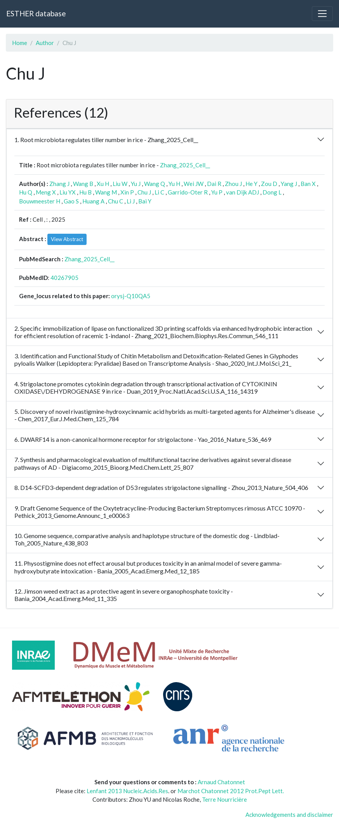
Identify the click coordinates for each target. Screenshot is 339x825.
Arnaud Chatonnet (221, 781)
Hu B (85, 192)
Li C (159, 192)
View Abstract (67, 239)
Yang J (289, 183)
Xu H (103, 183)
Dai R (214, 183)
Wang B (83, 183)
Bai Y (144, 201)
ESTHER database (36, 13)
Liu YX (67, 192)
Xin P (127, 192)
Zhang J (59, 183)
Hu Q (25, 192)
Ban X (308, 183)
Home (19, 42)
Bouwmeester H (39, 201)
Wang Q (154, 183)
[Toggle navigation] (322, 13)
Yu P (217, 192)
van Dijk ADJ (242, 192)
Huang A (93, 201)
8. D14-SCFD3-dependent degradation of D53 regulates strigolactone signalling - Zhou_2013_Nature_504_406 (161, 487)
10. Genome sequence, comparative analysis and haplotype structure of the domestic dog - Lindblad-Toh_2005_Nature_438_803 (147, 539)
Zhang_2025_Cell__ (185, 165)
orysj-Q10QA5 (130, 295)
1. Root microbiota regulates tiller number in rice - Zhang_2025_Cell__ (106, 139)
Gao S (71, 201)
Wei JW (193, 183)
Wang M (106, 192)
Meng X (46, 192)
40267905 (64, 277)
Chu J (144, 192)
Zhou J (233, 183)
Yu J (136, 183)
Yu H (174, 183)
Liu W (120, 183)
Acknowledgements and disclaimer (289, 814)
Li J (131, 201)
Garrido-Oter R (188, 192)
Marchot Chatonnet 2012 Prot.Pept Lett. (230, 790)
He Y (251, 183)
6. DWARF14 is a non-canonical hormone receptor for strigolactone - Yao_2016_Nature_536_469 (142, 439)
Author (45, 42)
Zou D (269, 183)
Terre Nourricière (224, 799)
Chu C (115, 201)
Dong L (272, 192)
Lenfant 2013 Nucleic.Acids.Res (127, 790)
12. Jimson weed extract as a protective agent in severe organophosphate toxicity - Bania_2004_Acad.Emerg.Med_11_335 (123, 594)
